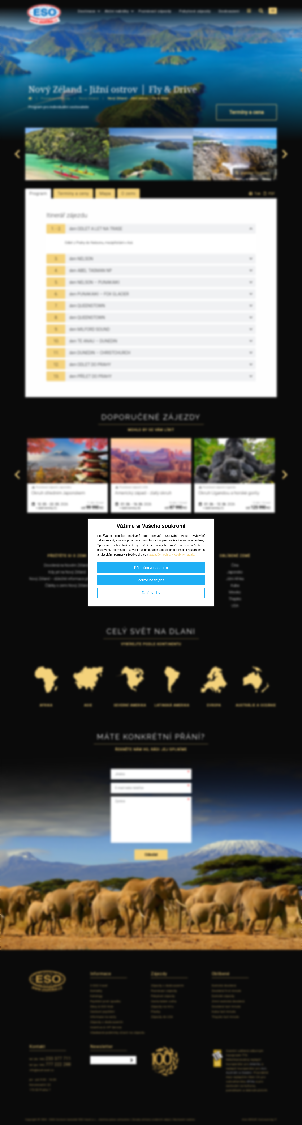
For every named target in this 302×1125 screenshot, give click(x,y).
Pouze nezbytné (150, 580)
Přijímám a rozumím (151, 568)
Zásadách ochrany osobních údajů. (172, 554)
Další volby (151, 593)
